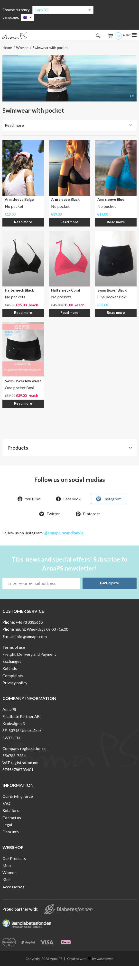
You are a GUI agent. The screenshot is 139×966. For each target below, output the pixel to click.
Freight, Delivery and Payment (29, 654)
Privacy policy (14, 682)
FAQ (6, 803)
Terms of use (13, 647)
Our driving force (17, 796)
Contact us (11, 817)
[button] (130, 96)
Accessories (13, 886)
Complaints (12, 675)
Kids (6, 879)
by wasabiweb (100, 959)
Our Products (14, 858)
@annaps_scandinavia (63, 532)
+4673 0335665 (29, 622)
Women (22, 48)
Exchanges (11, 661)
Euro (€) (41, 10)
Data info (10, 831)
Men (6, 865)
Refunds (9, 668)
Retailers (10, 810)
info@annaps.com (31, 636)
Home (7, 48)
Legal (7, 824)
